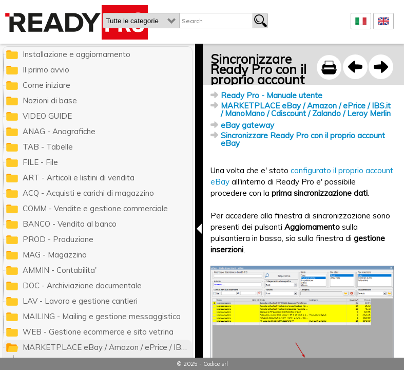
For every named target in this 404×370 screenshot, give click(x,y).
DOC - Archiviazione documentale (82, 285)
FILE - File (40, 162)
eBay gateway (247, 125)
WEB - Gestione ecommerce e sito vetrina (98, 332)
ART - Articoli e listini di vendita (78, 177)
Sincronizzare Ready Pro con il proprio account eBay (303, 139)
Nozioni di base (50, 100)
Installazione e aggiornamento (76, 54)
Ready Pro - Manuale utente (271, 95)
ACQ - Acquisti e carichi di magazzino (88, 193)
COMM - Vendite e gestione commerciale (95, 208)
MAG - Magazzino (55, 255)
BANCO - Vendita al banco (70, 224)
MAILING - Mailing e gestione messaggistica (102, 316)
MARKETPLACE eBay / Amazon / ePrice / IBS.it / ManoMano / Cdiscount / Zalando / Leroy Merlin (306, 109)
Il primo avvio (46, 70)
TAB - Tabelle (48, 147)
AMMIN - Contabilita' (60, 270)
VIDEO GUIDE (47, 116)
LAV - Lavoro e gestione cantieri (80, 301)
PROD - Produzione (58, 239)
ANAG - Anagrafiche (59, 131)
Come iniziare (46, 85)
